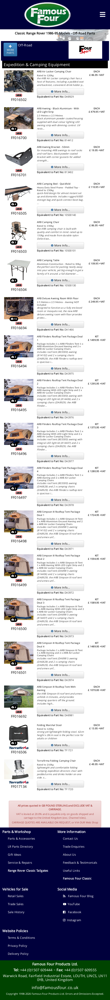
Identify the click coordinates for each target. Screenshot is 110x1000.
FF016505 (19, 213)
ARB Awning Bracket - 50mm (53, 147)
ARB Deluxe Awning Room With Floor (58, 298)
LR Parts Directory (20, 846)
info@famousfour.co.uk (55, 987)
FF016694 (19, 327)
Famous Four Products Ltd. (55, 964)
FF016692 (19, 716)
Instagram (72, 920)
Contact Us (70, 838)
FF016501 (19, 672)
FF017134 (19, 786)
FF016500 (19, 628)
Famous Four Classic (77, 878)
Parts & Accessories (21, 838)
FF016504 (19, 289)
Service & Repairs (20, 862)
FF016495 (19, 409)
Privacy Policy (17, 946)
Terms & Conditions (21, 938)
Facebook (72, 912)
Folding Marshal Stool (49, 725)
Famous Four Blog (78, 896)
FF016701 (19, 175)
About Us (69, 854)
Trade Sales (15, 904)
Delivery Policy (18, 954)
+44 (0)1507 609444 (36, 970)
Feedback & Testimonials (80, 862)
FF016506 (19, 752)
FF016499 (19, 584)
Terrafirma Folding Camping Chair (56, 760)
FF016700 (19, 137)
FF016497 (19, 497)
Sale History (16, 912)
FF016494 (19, 366)
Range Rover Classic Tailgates (28, 870)
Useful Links (71, 870)
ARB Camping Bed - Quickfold (53, 183)
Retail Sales (16, 896)
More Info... (60, 91)
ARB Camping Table (48, 260)
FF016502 (19, 99)
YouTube (71, 904)
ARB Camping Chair (48, 222)
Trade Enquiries (74, 846)
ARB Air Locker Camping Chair (54, 71)
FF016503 (19, 251)
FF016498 (19, 541)
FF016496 (19, 453)
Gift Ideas (14, 854)
